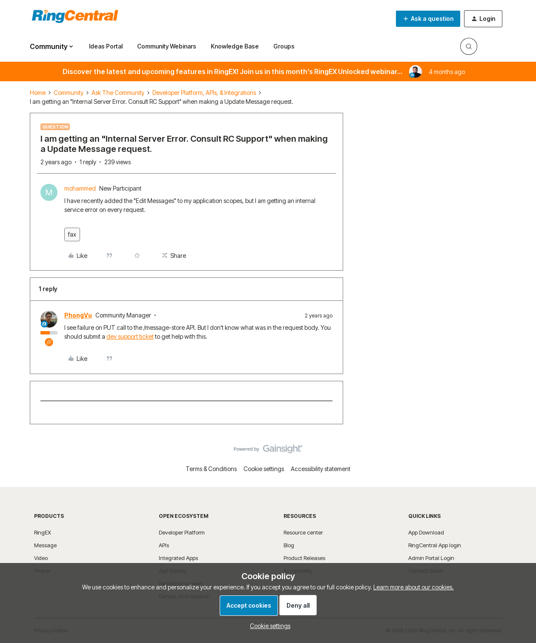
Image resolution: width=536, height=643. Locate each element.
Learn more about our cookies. (413, 587)
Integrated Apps (178, 557)
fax (72, 234)
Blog (289, 545)
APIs (164, 545)
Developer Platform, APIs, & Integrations (204, 92)
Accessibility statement (320, 468)
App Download (426, 532)
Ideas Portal (106, 46)
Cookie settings (264, 468)
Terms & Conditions (211, 468)
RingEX (42, 532)
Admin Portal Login (431, 557)
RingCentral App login (434, 545)
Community (68, 92)
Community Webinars (166, 46)
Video (41, 557)
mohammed (80, 188)
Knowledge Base (235, 46)
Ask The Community (118, 92)
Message (45, 545)
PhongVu (78, 315)
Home (38, 92)
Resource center (303, 532)
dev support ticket (130, 336)
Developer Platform (182, 532)
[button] (428, 18)
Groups (284, 46)
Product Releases (304, 557)
